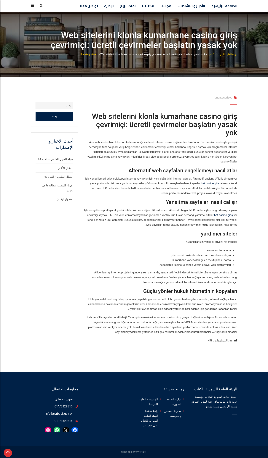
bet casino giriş (210, 183)
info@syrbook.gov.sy (59, 413)
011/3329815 (64, 406)
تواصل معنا (89, 6)
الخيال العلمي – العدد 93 (58, 176)
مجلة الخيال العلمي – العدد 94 (55, 159)
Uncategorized (223, 97)
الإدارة (109, 6)
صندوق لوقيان (65, 199)
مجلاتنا (165, 6)
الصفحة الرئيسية (224, 6)
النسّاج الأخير (65, 168)
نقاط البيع (128, 6)
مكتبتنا (148, 6)
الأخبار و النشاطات (191, 6)
